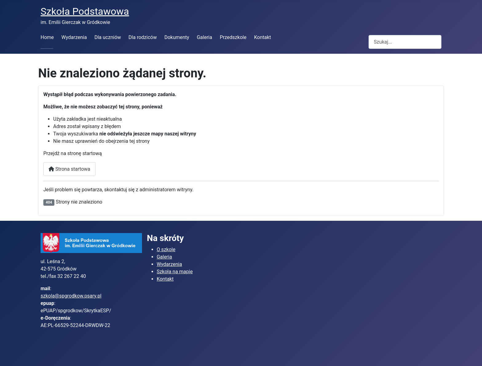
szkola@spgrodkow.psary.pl (71, 296)
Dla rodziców (142, 37)
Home (47, 37)
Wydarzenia (74, 37)
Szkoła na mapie (175, 271)
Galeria (204, 37)
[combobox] (405, 42)
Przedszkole (233, 37)
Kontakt (262, 37)
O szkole (166, 249)
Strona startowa (69, 169)
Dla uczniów (107, 37)
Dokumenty (176, 37)
